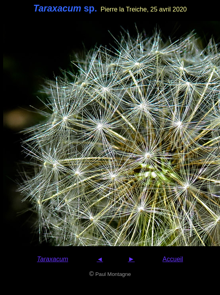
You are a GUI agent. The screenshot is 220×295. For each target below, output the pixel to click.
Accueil (172, 259)
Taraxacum (52, 259)
